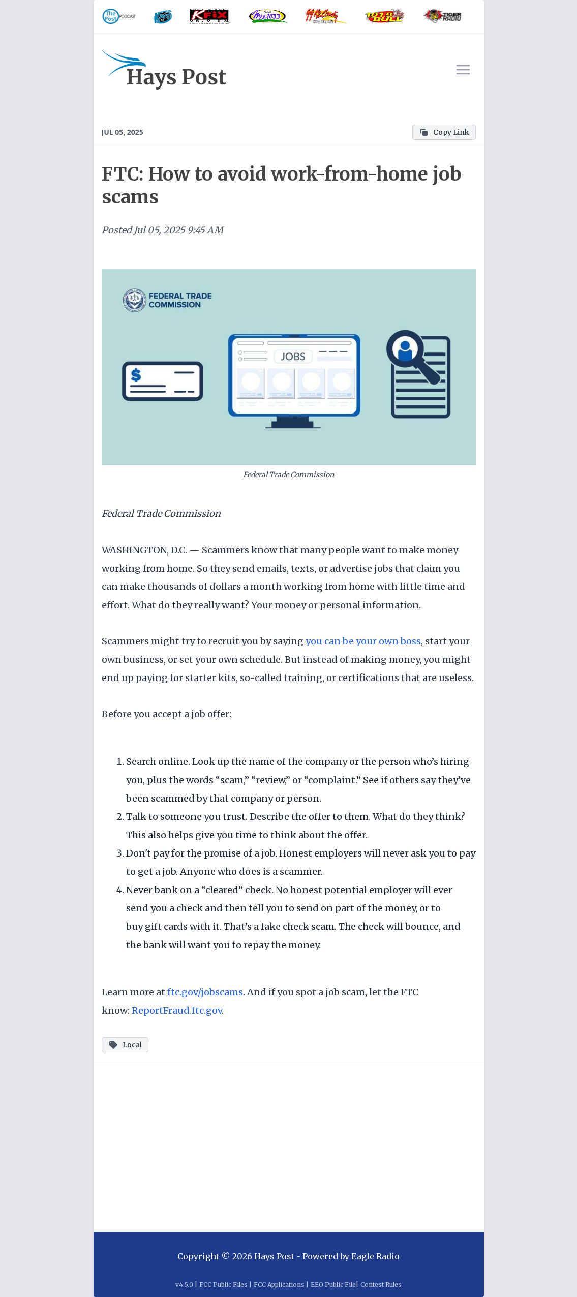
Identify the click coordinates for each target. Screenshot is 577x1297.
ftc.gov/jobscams (205, 992)
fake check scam (298, 926)
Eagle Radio (375, 1256)
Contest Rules (381, 1284)
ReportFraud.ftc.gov (177, 1010)
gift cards (166, 926)
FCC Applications (279, 1284)
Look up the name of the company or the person (301, 762)
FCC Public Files (223, 1284)
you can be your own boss (363, 641)
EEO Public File (333, 1284)
